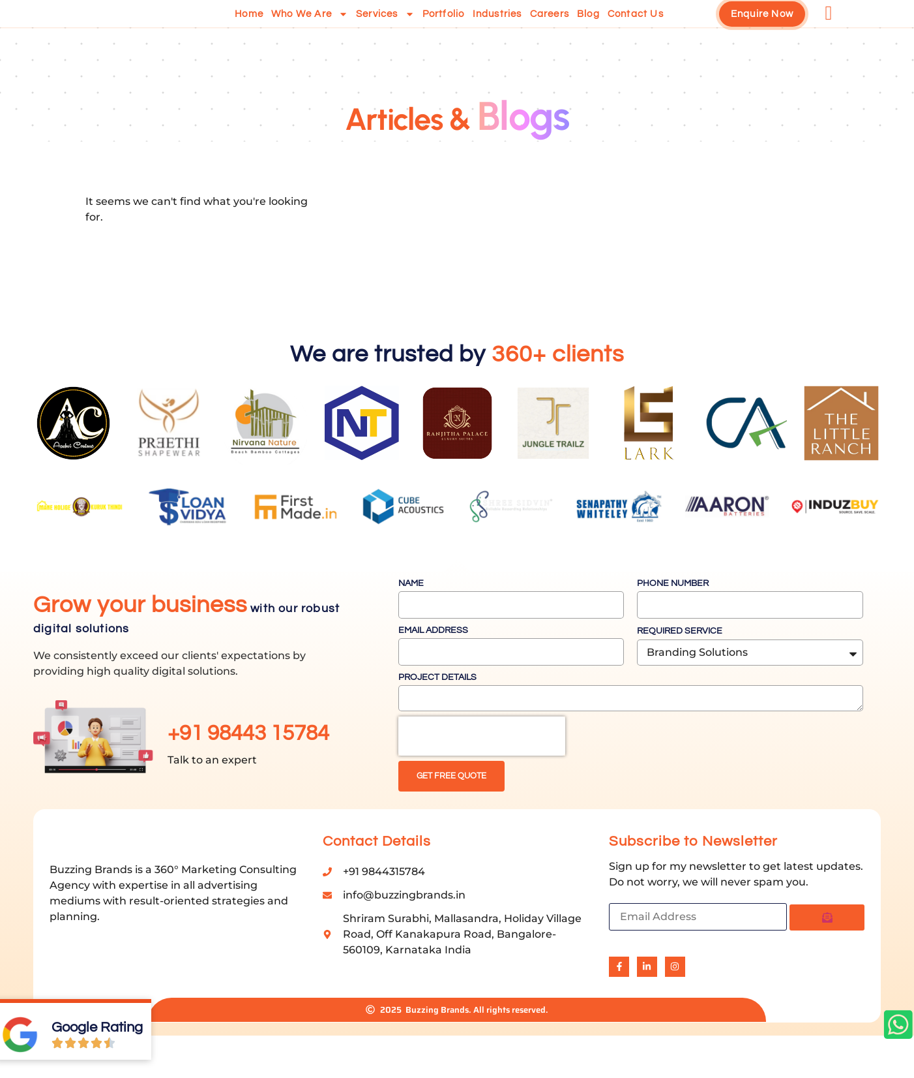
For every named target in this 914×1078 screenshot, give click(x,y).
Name (411, 614)
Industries (497, 30)
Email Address (433, 661)
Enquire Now (762, 30)
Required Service (679, 662)
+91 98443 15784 (248, 765)
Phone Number (673, 614)
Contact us (636, 30)
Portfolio (443, 30)
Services (385, 30)
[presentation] (481, 767)
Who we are (309, 30)
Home (249, 30)
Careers (549, 30)
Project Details (437, 708)
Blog (588, 30)
